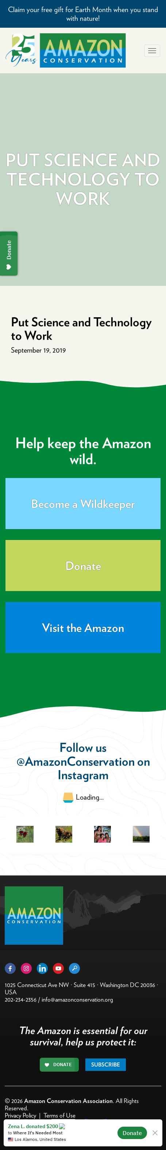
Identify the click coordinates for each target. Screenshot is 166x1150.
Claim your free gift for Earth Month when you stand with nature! (83, 14)
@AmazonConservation (75, 761)
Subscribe (105, 1064)
